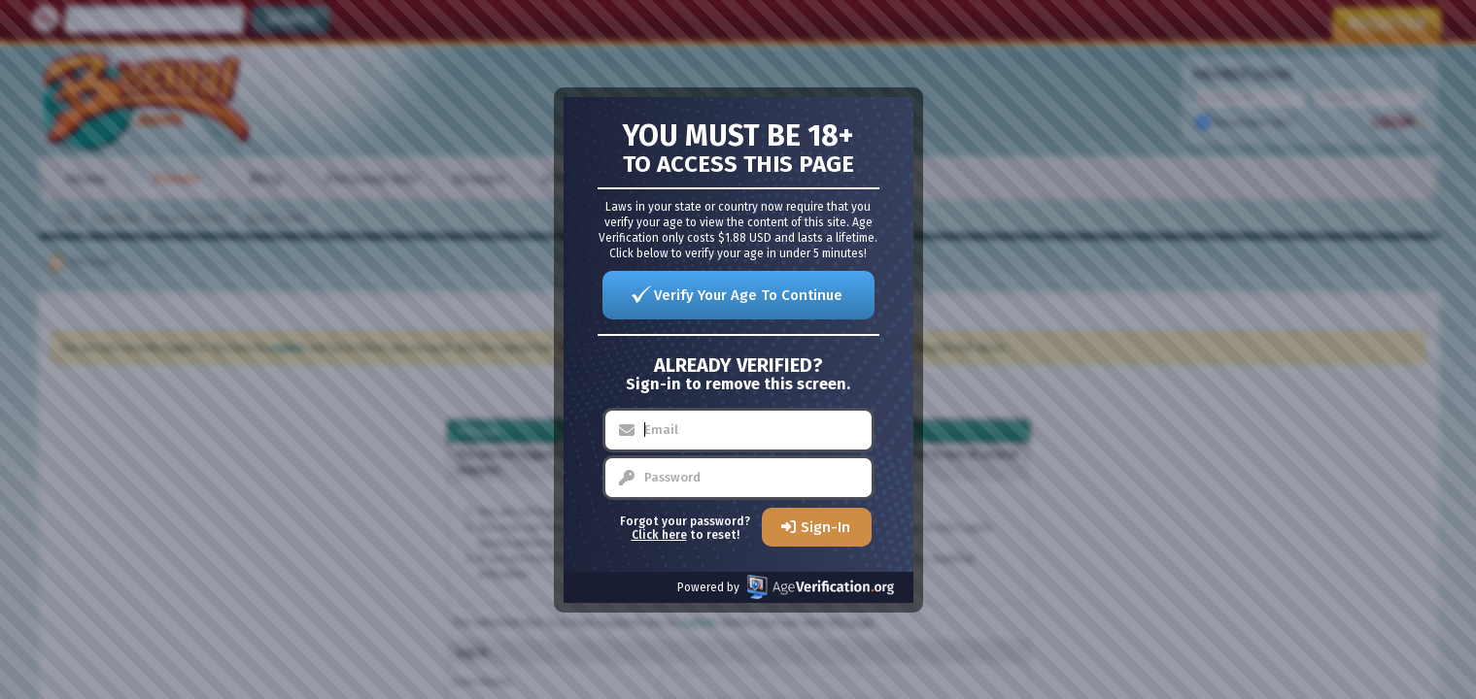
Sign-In (825, 527)
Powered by (785, 587)
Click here (659, 535)
